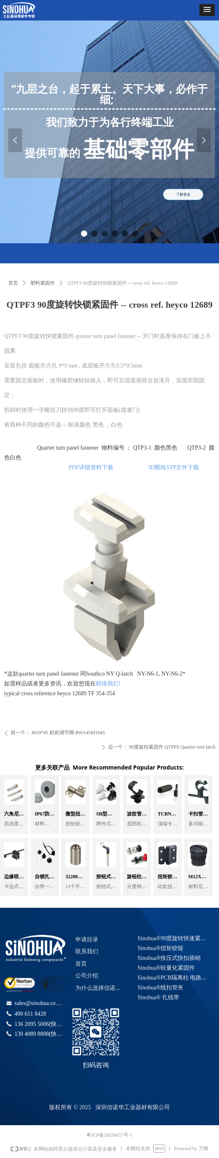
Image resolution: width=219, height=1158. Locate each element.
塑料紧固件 (42, 283)
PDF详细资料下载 (93, 467)
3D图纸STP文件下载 (173, 467)
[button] (207, 10)
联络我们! (108, 684)
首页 (13, 283)
